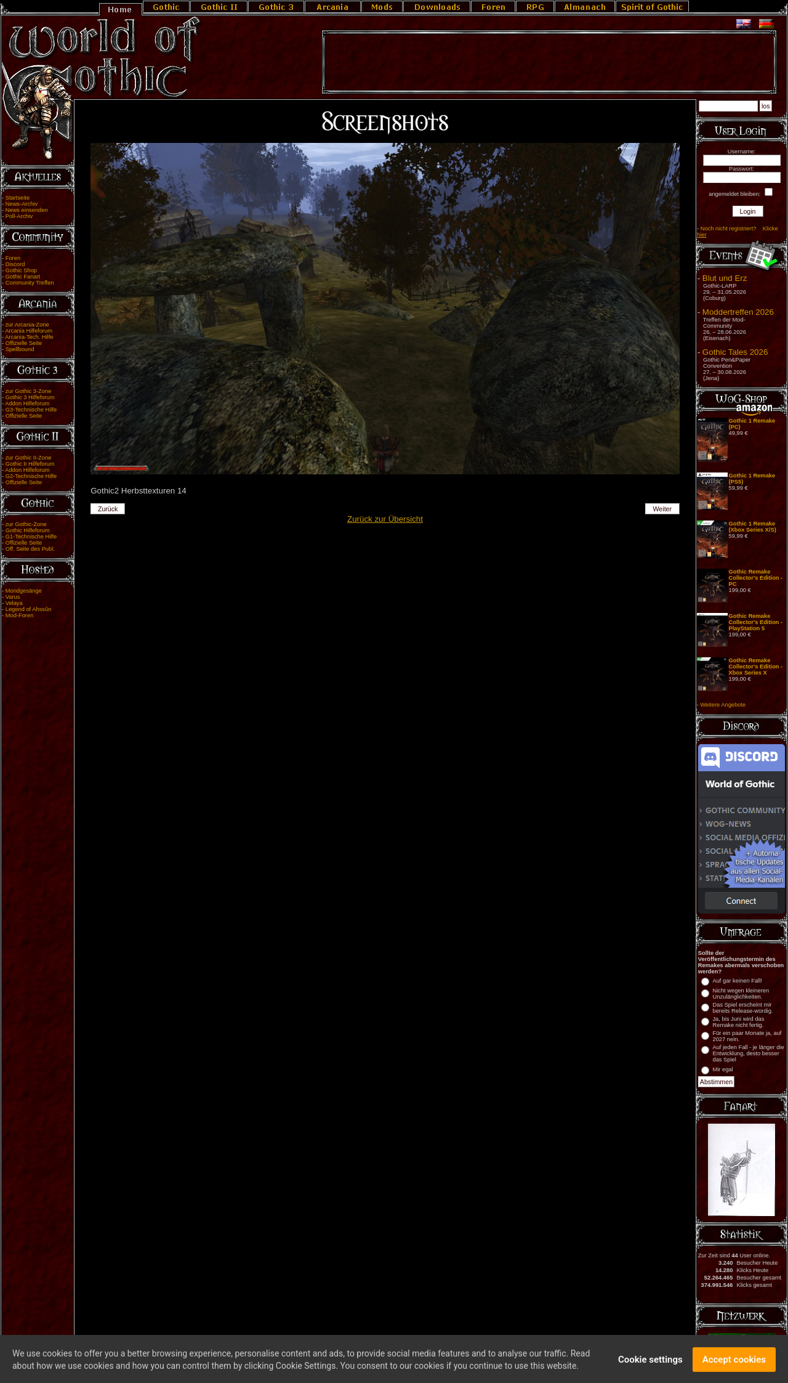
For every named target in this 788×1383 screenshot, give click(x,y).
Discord (15, 264)
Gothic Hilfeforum (28, 530)
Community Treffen (30, 283)
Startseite (18, 198)
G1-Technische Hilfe (31, 536)
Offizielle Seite (24, 343)
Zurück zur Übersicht (385, 519)
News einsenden (27, 210)
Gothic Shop (21, 270)
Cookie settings (650, 1365)
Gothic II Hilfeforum (30, 464)
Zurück (108, 509)
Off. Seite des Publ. (30, 549)
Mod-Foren (20, 615)
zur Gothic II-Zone (29, 458)
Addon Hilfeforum (27, 403)
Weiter (662, 509)
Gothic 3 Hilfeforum (30, 397)
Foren (13, 258)
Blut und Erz (724, 278)
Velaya (14, 603)
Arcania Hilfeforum (28, 331)
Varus (13, 597)
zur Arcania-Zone (27, 325)
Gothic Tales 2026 (735, 352)
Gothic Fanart (23, 277)
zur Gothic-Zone (26, 524)
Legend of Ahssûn (29, 609)
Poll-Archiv (19, 216)
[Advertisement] (549, 62)
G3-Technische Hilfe (31, 410)
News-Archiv (22, 204)
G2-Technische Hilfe (31, 476)
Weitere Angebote (723, 705)
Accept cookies (734, 1365)
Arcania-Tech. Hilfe (29, 337)
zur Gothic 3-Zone (29, 391)
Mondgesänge (24, 591)
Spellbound (20, 349)
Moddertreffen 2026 (738, 312)
